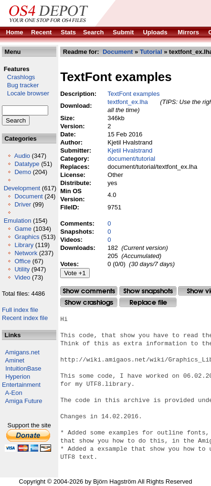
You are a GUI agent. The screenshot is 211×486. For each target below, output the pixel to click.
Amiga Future (23, 400)
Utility (22, 269)
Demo (22, 172)
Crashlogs (18, 77)
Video (22, 277)
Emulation (18, 220)
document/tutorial (131, 158)
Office (22, 261)
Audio (22, 155)
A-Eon (13, 392)
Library (23, 244)
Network (25, 253)
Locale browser (25, 93)
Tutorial (151, 51)
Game (22, 228)
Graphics (26, 236)
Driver (22, 204)
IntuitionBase (23, 368)
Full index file (20, 309)
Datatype (26, 163)
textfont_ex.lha (127, 101)
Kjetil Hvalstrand (129, 150)
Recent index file (25, 317)
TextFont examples (133, 93)
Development (22, 188)
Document (28, 196)
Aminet (14, 360)
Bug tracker (20, 85)
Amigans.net (22, 352)
